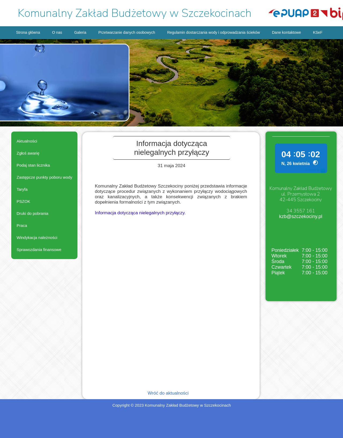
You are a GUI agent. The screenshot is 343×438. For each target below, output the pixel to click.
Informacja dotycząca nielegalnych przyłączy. (140, 212)
